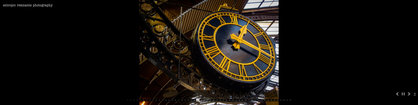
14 (169, 100)
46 (271, 100)
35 (236, 100)
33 (229, 100)
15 (172, 100)
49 (280, 100)
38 (245, 100)
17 (178, 100)
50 (284, 100)
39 (248, 100)
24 (201, 100)
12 (162, 100)
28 (213, 100)
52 (290, 100)
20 (188, 100)
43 (261, 100)
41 (255, 100)
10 (156, 100)
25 (204, 100)
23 (197, 100)
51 (287, 100)
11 (159, 100)
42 (258, 100)
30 (220, 100)
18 (181, 100)
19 (185, 100)
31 (223, 100)
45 (268, 100)
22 (194, 100)
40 (252, 100)
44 (264, 100)
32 (226, 100)
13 (165, 100)
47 (274, 100)
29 (217, 100)
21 (191, 100)
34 (233, 100)
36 (239, 100)
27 (210, 100)
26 (207, 100)
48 (277, 100)
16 (175, 100)
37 (242, 100)
